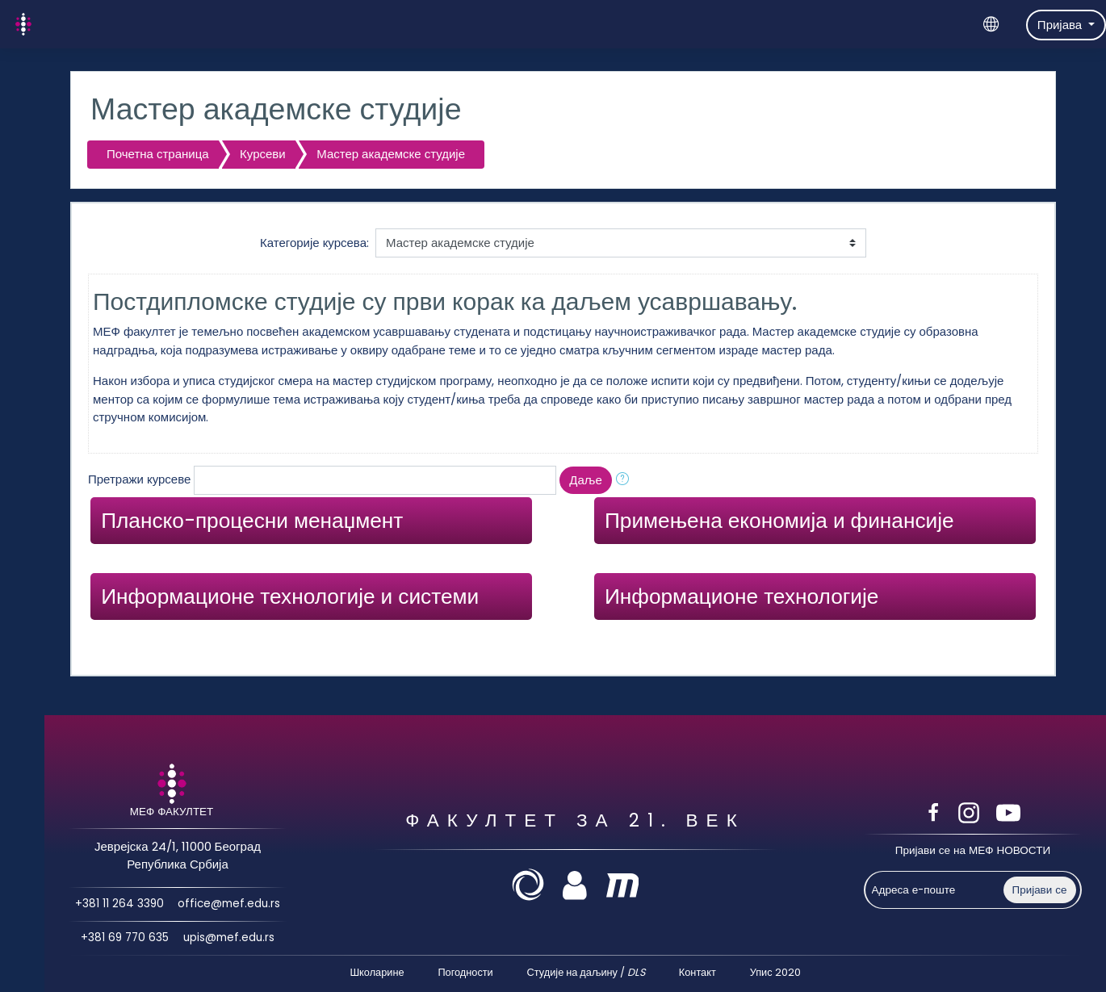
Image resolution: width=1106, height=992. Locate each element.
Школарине (377, 972)
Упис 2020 (775, 972)
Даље (585, 479)
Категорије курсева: (314, 242)
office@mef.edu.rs (229, 903)
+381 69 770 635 (125, 938)
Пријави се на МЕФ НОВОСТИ (972, 850)
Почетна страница (158, 153)
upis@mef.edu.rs (228, 938)
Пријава (1061, 24)
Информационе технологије (741, 596)
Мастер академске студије (390, 153)
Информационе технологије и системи (290, 596)
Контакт (697, 972)
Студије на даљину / (586, 972)
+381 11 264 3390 (119, 903)
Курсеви (263, 153)
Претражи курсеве (139, 479)
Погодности (465, 972)
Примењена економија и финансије (779, 520)
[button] (625, 481)
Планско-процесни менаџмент (252, 520)
